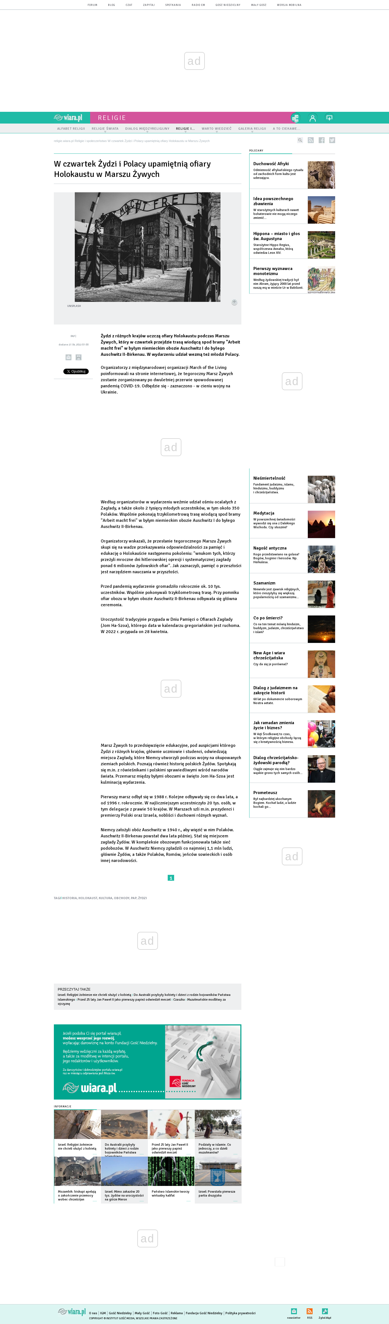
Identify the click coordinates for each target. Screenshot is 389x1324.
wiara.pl (72, 118)
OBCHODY (121, 898)
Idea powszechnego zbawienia (273, 201)
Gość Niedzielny (228, 5)
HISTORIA (69, 898)
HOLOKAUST (87, 898)
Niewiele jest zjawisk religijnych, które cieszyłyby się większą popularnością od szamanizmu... (276, 593)
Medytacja (263, 513)
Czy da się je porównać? (270, 664)
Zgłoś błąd (325, 1310)
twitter (332, 140)
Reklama (177, 1313)
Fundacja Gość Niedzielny (204, 1313)
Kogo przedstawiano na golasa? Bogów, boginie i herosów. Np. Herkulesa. (276, 558)
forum (92, 5)
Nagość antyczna (270, 548)
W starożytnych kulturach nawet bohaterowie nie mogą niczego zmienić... (276, 214)
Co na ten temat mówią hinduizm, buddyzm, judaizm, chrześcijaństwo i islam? (278, 628)
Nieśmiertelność (269, 478)
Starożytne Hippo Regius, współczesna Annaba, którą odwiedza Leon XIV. (273, 249)
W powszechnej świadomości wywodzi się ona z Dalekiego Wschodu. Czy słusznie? (274, 523)
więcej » (95, 1151)
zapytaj (149, 5)
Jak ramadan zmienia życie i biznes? (273, 725)
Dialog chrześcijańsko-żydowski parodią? (276, 760)
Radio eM (198, 5)
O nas (93, 1313)
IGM (103, 1313)
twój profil (313, 118)
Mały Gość (258, 5)
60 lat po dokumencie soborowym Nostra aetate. (277, 701)
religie (112, 117)
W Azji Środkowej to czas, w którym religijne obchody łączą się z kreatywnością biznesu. (277, 738)
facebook (322, 140)
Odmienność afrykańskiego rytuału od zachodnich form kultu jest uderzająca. (278, 174)
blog (111, 5)
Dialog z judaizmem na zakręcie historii (275, 690)
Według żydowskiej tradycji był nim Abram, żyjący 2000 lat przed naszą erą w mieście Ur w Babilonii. (278, 284)
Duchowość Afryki (271, 163)
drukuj (78, 357)
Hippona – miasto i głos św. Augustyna (276, 236)
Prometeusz (265, 792)
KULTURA (105, 898)
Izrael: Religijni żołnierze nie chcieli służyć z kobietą (94, 995)
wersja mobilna (289, 5)
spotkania (173, 5)
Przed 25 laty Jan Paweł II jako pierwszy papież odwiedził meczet (124, 1000)
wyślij (68, 357)
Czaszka (179, 1000)
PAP (134, 898)
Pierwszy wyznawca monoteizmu (272, 271)
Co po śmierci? (268, 617)
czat (129, 5)
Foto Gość (160, 1313)
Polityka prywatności (240, 1313)
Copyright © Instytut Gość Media (112, 1318)
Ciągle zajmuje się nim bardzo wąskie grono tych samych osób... (277, 771)
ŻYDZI (142, 898)
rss (311, 140)
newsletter (294, 1310)
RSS (310, 1310)
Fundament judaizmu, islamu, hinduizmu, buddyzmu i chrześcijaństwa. (273, 488)
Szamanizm (264, 583)
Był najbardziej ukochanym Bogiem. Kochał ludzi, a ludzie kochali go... (274, 803)
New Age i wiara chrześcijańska (269, 655)
